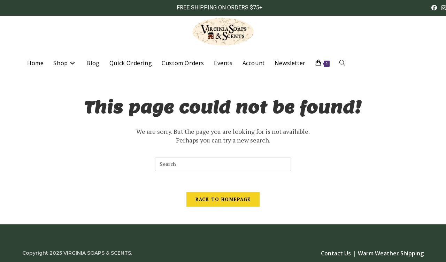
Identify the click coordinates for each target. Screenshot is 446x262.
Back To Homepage (223, 199)
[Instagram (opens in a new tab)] (442, 7)
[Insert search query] (223, 164)
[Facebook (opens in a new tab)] (434, 7)
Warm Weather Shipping (391, 253)
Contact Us (336, 253)
